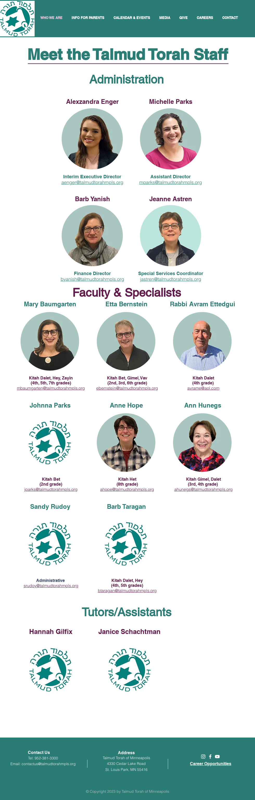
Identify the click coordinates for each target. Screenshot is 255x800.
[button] (132, 17)
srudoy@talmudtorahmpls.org (51, 585)
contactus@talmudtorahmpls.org (49, 763)
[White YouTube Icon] (217, 756)
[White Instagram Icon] (203, 756)
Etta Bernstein (126, 304)
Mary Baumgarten (50, 304)
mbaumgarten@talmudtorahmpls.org (51, 388)
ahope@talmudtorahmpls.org (127, 489)
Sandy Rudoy (50, 506)
